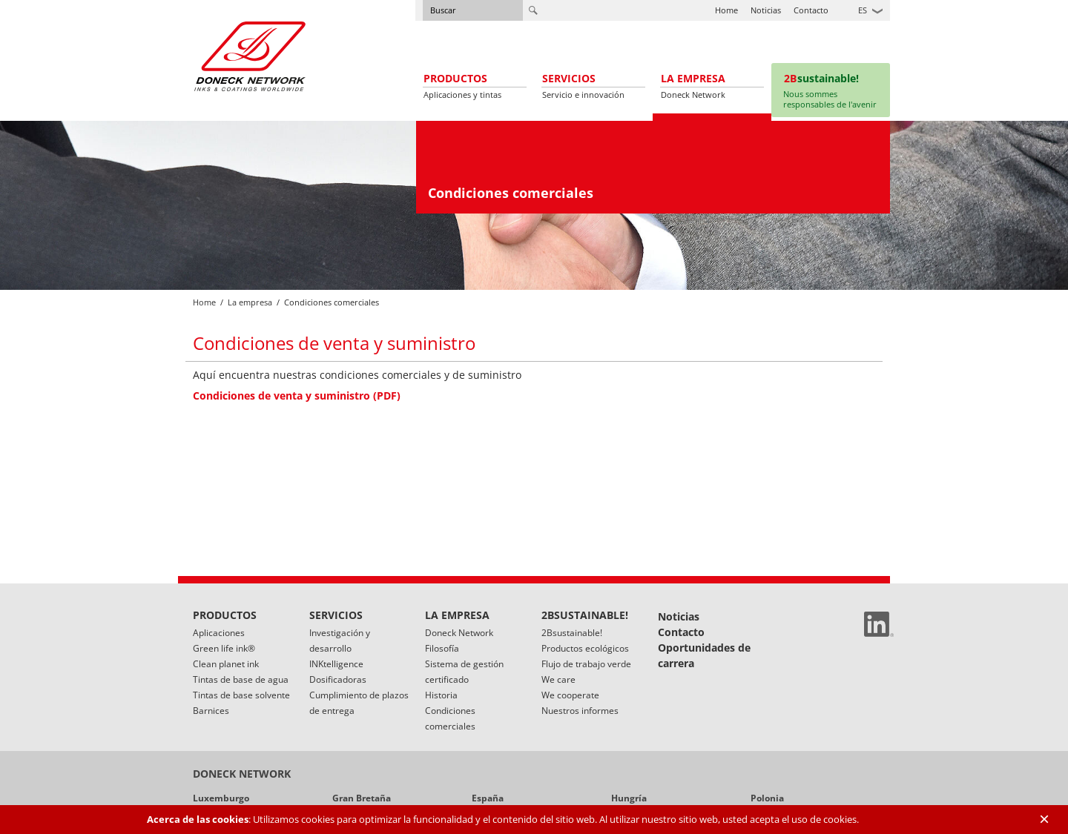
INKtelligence (336, 664)
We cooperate (570, 695)
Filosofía (442, 648)
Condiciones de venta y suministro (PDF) (296, 395)
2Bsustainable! (571, 632)
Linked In (879, 624)
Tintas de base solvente (241, 695)
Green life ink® (224, 648)
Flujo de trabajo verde (586, 664)
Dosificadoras (337, 679)
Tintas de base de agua (241, 679)
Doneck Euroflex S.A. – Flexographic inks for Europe (250, 56)
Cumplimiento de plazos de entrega (359, 703)
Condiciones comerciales (450, 718)
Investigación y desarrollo (339, 640)
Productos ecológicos (585, 648)
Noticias (766, 10)
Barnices (211, 710)
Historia (441, 695)
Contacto (811, 10)
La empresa (250, 302)
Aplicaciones (219, 632)
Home (726, 10)
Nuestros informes (580, 710)
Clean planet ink (226, 664)
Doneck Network (459, 632)
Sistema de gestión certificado (464, 672)
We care (558, 679)
